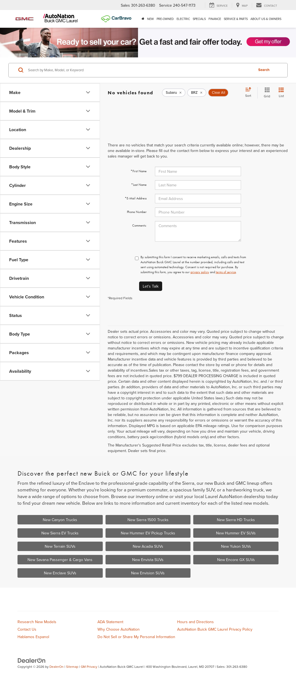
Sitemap (72, 666)
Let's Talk (151, 286)
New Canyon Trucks (60, 519)
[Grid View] (265, 92)
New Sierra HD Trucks (236, 519)
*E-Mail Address (136, 198)
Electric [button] (183, 19)
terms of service (226, 272)
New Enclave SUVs (60, 573)
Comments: (139, 225)
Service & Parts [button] (236, 19)
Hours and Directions (195, 622)
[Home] (143, 19)
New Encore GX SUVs (236, 559)
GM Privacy (89, 666)
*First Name (139, 171)
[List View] (281, 92)
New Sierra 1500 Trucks (148, 519)
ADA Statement (110, 622)
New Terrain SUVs (60, 546)
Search (264, 69)
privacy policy (199, 272)
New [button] (150, 19)
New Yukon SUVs (236, 546)
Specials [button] (199, 19)
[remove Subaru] (173, 92)
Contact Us (26, 629)
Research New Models (36, 622)
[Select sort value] (249, 92)
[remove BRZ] (196, 92)
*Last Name (139, 185)
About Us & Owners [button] (265, 19)
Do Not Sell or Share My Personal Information (136, 637)
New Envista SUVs (148, 559)
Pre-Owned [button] (165, 19)
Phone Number (137, 212)
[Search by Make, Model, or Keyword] (140, 70)
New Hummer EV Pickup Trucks (148, 533)
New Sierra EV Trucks (60, 533)
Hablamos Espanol (33, 637)
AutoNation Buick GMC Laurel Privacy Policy (214, 629)
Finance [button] (215, 19)
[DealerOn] (31, 660)
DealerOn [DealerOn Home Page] (56, 666)
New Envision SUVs (148, 573)
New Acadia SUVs (148, 546)
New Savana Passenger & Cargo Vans (59, 559)
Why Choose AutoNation (118, 629)
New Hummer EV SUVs (236, 533)
